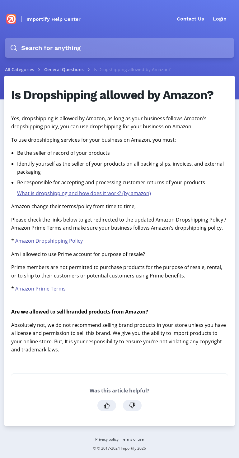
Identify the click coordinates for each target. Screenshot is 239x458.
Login (220, 19)
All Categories (19, 69)
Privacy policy (107, 439)
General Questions (64, 69)
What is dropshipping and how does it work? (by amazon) (84, 193)
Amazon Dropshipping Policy (49, 240)
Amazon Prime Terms (40, 288)
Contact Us (190, 19)
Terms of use (132, 439)
